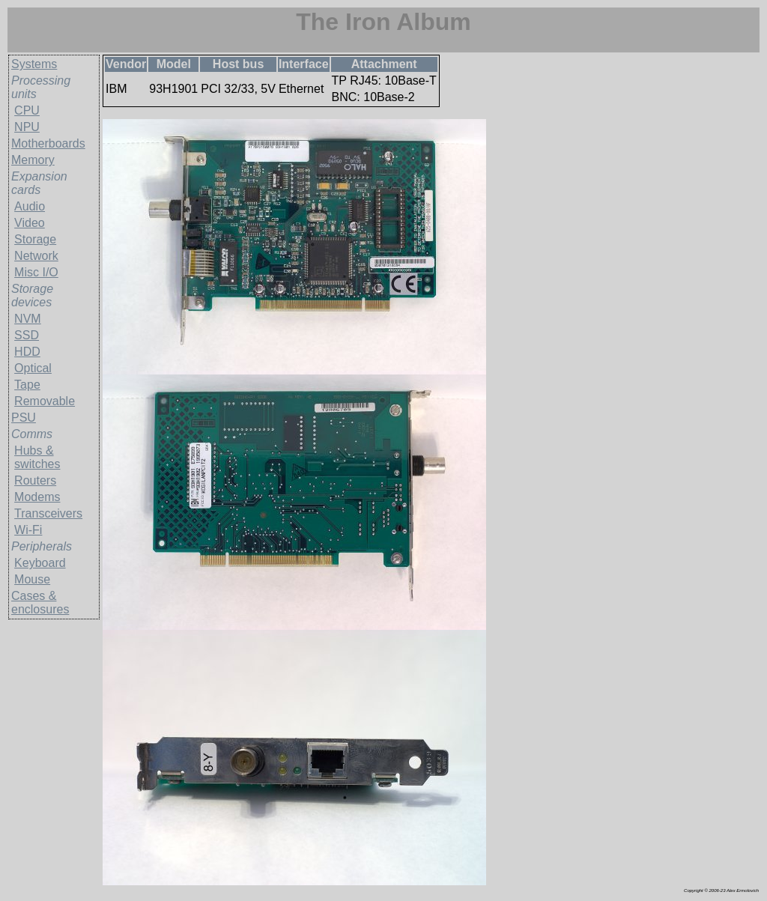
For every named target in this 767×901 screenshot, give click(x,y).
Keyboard (40, 562)
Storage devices (32, 295)
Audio (29, 206)
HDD (27, 351)
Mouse (32, 579)
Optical (33, 368)
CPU (27, 110)
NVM (27, 318)
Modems (37, 497)
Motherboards (48, 143)
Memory (33, 160)
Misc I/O (36, 272)
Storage (35, 239)
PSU (23, 417)
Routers (35, 480)
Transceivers (48, 513)
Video (29, 222)
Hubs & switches (37, 457)
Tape (27, 384)
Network (36, 255)
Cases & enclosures (40, 602)
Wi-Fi (28, 530)
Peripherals (41, 546)
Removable (44, 401)
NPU (27, 127)
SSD (26, 335)
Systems (34, 64)
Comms (31, 434)
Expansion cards (39, 183)
